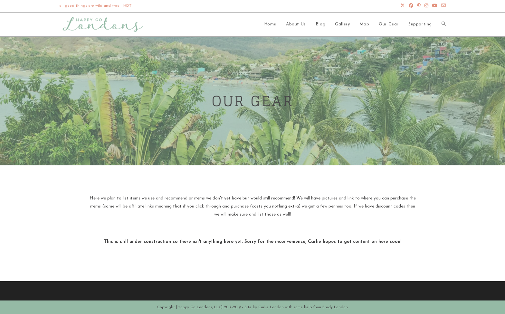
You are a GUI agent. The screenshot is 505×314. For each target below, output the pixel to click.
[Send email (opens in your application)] (442, 6)
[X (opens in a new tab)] (402, 6)
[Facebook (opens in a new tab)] (411, 6)
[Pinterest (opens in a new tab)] (419, 6)
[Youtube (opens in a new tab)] (434, 6)
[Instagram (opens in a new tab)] (426, 6)
